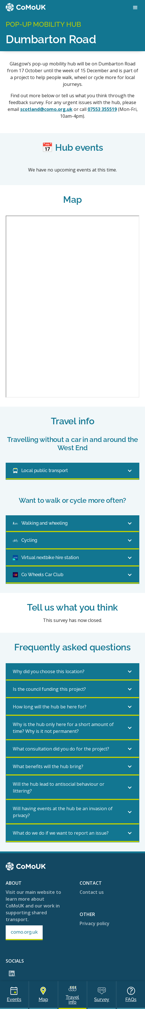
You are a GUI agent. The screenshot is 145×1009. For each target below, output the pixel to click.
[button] (135, 7)
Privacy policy (94, 923)
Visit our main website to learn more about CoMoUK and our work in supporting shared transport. (33, 906)
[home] (25, 7)
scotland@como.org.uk (46, 109)
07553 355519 (102, 109)
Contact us (92, 892)
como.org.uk (24, 932)
